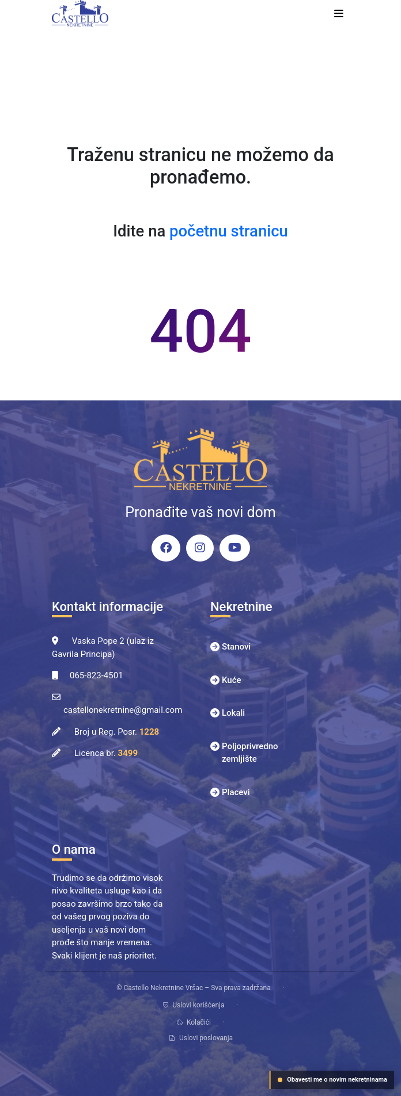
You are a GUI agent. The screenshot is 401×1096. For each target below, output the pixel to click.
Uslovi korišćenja (193, 1005)
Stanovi (236, 646)
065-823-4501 (96, 675)
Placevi (236, 792)
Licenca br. (106, 753)
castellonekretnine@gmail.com (122, 710)
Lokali (233, 713)
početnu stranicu (228, 231)
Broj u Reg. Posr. (116, 732)
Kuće (231, 680)
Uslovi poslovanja (200, 1038)
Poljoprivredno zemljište (250, 753)
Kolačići (193, 1022)
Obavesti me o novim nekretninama (332, 1079)
